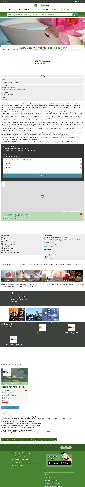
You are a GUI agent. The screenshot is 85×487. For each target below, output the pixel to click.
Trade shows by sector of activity (20, 453)
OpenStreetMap (73, 211)
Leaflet (64, 211)
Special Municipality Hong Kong (36, 440)
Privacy (46, 471)
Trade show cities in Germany (19, 459)
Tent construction (7, 393)
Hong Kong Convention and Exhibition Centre (16, 214)
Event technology (7, 394)
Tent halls (5, 397)
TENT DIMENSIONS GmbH (13, 387)
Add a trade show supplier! (10, 408)
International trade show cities (20, 462)
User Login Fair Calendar (51, 480)
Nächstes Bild (27, 375)
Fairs (11, 9)
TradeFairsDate (42, 5)
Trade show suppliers (26, 9)
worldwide (12, 440)
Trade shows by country (18, 456)
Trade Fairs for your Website (52, 477)
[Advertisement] (42, 30)
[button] (42, 196)
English (80, 1)
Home (3, 440)
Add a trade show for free (49, 9)
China (21, 440)
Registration (9, 1)
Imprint (46, 474)
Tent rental (5, 399)
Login (2, 1)
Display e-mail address (8, 88)
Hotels (66, 9)
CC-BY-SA (82, 211)
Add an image (15, 304)
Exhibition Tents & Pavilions (10, 396)
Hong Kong (52, 440)
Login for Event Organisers (52, 483)
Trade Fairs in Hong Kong (10, 218)
